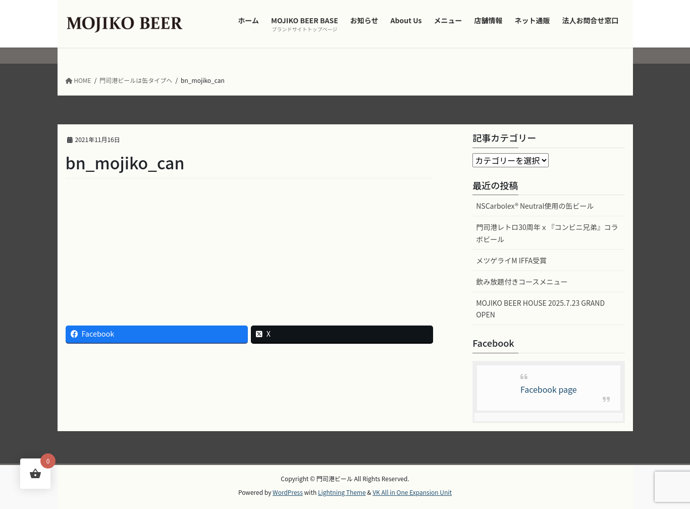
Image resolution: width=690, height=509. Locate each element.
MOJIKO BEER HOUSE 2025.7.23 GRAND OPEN (540, 308)
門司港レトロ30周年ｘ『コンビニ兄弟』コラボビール (547, 233)
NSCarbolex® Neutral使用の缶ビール (535, 206)
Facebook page (548, 389)
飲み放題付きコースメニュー (521, 281)
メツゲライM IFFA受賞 (511, 260)
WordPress (288, 492)
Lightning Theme (342, 492)
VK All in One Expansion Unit (412, 492)
